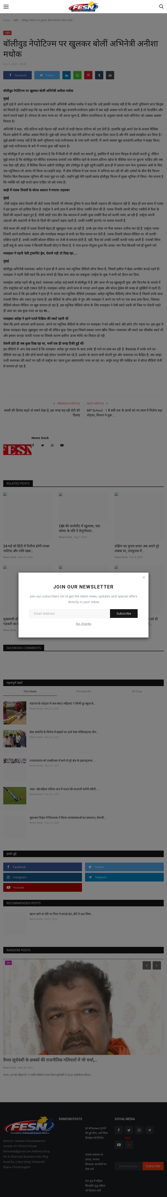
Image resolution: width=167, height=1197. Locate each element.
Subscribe (124, 613)
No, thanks (83, 624)
